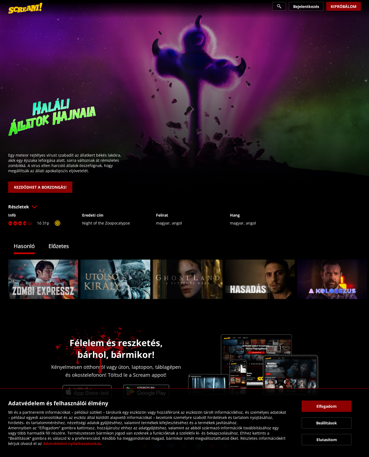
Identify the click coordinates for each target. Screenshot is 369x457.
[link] (25, 8)
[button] (184, 207)
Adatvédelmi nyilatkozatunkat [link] (72, 443)
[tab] (28, 247)
